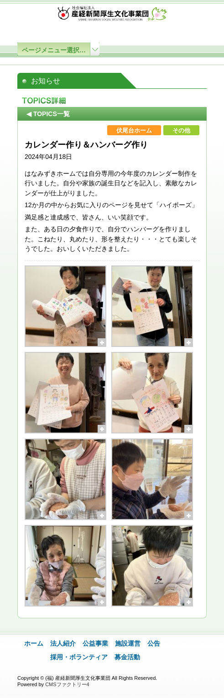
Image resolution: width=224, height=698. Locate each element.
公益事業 (95, 643)
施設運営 (128, 643)
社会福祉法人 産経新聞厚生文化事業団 (112, 15)
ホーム (33, 643)
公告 (153, 643)
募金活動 (127, 657)
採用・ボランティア (79, 657)
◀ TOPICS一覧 (48, 113)
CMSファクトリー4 (67, 684)
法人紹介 (63, 643)
